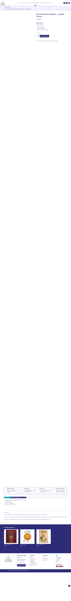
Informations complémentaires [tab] (16, 497)
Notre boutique (32, 560)
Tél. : (18, 562)
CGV (43, 557)
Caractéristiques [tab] (7, 497)
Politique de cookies (23, 570)
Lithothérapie (32, 561)
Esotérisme (57, 560)
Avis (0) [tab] (24, 497)
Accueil (31, 557)
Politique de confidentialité (16, 570)
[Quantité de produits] (37, 36)
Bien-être (31, 565)
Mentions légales (9, 570)
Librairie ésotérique (33, 562)
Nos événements (32, 558)
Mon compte (45, 560)
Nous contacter (22, 565)
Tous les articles (58, 557)
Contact (27, 570)
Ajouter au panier (44, 36)
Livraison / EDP (45, 558)
